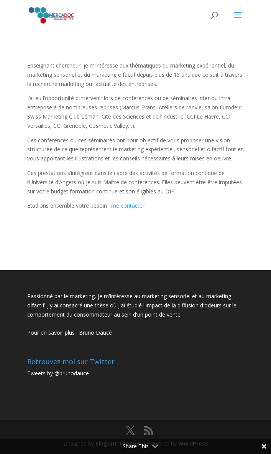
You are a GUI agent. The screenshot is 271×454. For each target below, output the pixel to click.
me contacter (128, 205)
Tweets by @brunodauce (58, 373)
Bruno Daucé (95, 332)
